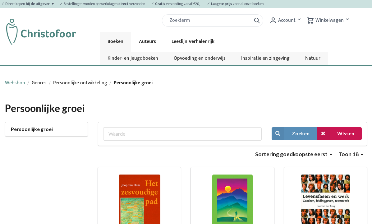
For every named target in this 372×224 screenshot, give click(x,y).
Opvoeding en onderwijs (200, 58)
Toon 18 (350, 154)
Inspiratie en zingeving (265, 58)
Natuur (312, 58)
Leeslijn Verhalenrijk (193, 41)
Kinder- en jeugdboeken (133, 58)
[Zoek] (209, 20)
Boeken (115, 41)
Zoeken (291, 133)
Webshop (15, 83)
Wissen (335, 133)
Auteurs (147, 41)
